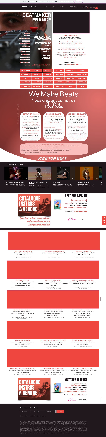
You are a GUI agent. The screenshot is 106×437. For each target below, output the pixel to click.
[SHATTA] (59, 82)
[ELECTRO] (59, 70)
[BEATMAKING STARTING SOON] (18, 117)
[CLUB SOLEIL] (81, 78)
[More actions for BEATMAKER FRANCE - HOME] (14, 164)
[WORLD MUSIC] (82, 82)
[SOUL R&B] (59, 74)
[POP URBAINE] (25, 82)
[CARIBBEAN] (70, 78)
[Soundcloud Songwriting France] (104, 220)
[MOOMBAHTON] (82, 74)
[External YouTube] (71, 22)
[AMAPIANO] (48, 86)
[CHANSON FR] (25, 74)
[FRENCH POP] (59, 86)
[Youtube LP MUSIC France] (104, 223)
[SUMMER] (36, 70)
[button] (96, 7)
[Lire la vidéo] (16, 173)
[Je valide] (60, 411)
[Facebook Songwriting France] (104, 218)
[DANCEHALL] (48, 82)
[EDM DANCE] (70, 82)
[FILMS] (82, 86)
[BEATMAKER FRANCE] (29, 6)
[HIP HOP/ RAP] (25, 70)
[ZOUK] (82, 70)
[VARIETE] (37, 74)
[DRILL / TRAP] (37, 82)
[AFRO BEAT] (70, 74)
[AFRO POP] (37, 86)
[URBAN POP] (70, 70)
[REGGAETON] (48, 70)
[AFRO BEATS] (25, 86)
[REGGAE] (48, 74)
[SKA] (70, 86)
